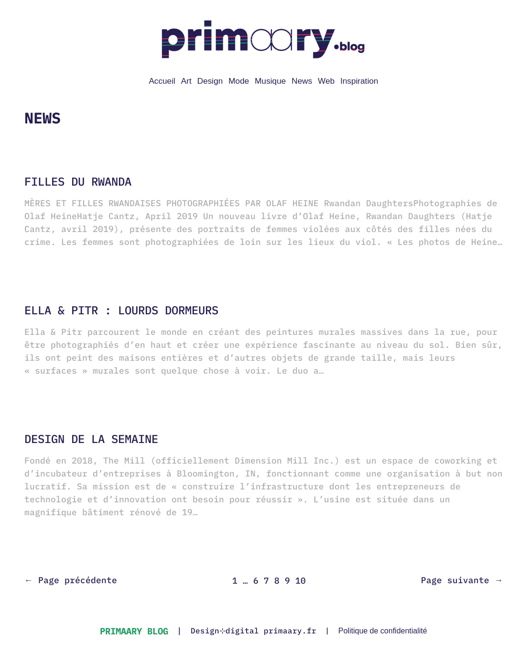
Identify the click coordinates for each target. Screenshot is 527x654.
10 (300, 580)
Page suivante (462, 580)
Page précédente (70, 580)
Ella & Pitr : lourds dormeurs (121, 310)
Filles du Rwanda (77, 181)
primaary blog (134, 631)
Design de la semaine (91, 438)
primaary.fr (290, 630)
